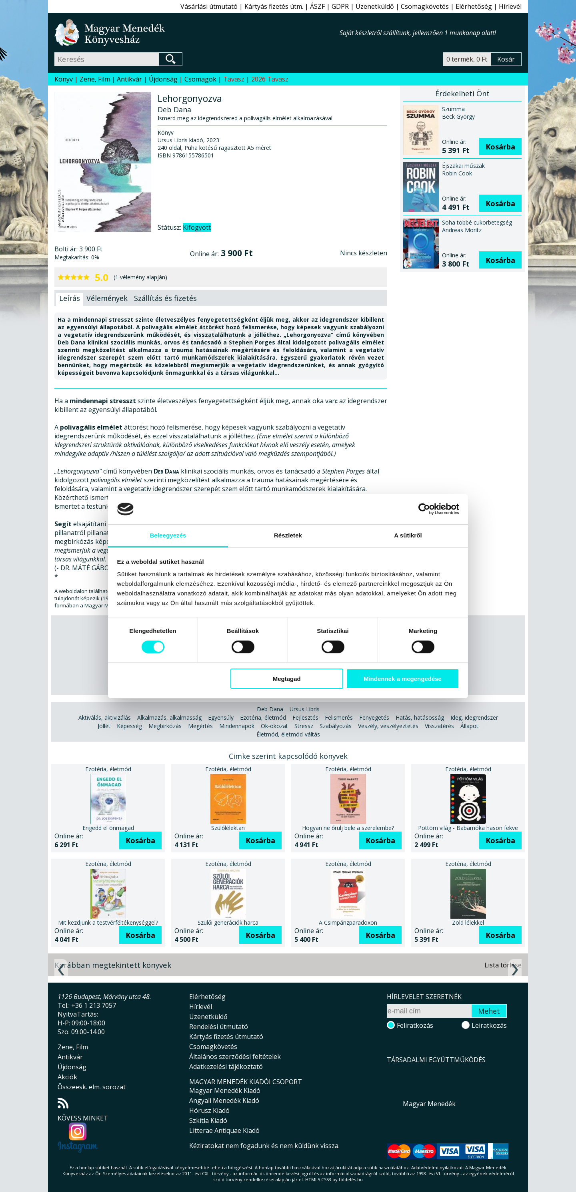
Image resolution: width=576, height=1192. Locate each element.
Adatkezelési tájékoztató (226, 1066)
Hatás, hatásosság (420, 717)
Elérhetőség (474, 6)
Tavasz (233, 79)
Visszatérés (439, 726)
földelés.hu (351, 1179)
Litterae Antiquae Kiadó (224, 1130)
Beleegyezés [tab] (168, 535)
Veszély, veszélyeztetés (388, 726)
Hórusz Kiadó (209, 1110)
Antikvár (129, 79)
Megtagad (287, 678)
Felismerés (339, 717)
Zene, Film (95, 79)
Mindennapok (236, 726)
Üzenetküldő (375, 6)
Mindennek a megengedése (403, 678)
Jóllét (104, 726)
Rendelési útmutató (218, 1026)
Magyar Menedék (429, 1103)
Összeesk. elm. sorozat (92, 1087)
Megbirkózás (165, 726)
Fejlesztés (305, 717)
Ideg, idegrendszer (474, 717)
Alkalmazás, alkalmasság (169, 717)
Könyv (63, 79)
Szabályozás (336, 726)
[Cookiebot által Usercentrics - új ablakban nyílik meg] (424, 509)
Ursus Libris (305, 709)
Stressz (303, 726)
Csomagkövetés (425, 6)
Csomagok (200, 79)
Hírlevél (510, 6)
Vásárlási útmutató (209, 6)
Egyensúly (221, 717)
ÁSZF (317, 6)
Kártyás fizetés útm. (273, 6)
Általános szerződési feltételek (235, 1056)
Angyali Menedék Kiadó (224, 1100)
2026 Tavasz (269, 79)
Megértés (200, 726)
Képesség (129, 726)
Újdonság (163, 79)
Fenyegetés (374, 717)
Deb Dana (270, 709)
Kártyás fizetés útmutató (226, 1036)
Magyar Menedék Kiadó (224, 1090)
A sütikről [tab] (408, 535)
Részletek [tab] (288, 535)
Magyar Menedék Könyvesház (197, 32)
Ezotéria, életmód (263, 717)
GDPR (340, 6)
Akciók (67, 1077)
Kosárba (500, 146)
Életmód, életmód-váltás (288, 734)
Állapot (469, 726)
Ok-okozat (274, 726)
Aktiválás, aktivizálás (104, 717)
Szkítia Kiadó (208, 1120)
